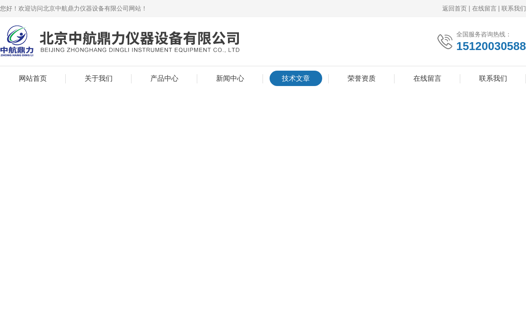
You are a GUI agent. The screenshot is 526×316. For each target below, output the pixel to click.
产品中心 (164, 78)
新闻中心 (230, 78)
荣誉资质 (362, 78)
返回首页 (454, 8)
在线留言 (484, 8)
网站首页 (33, 78)
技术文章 (296, 78)
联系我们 (513, 8)
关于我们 (99, 78)
